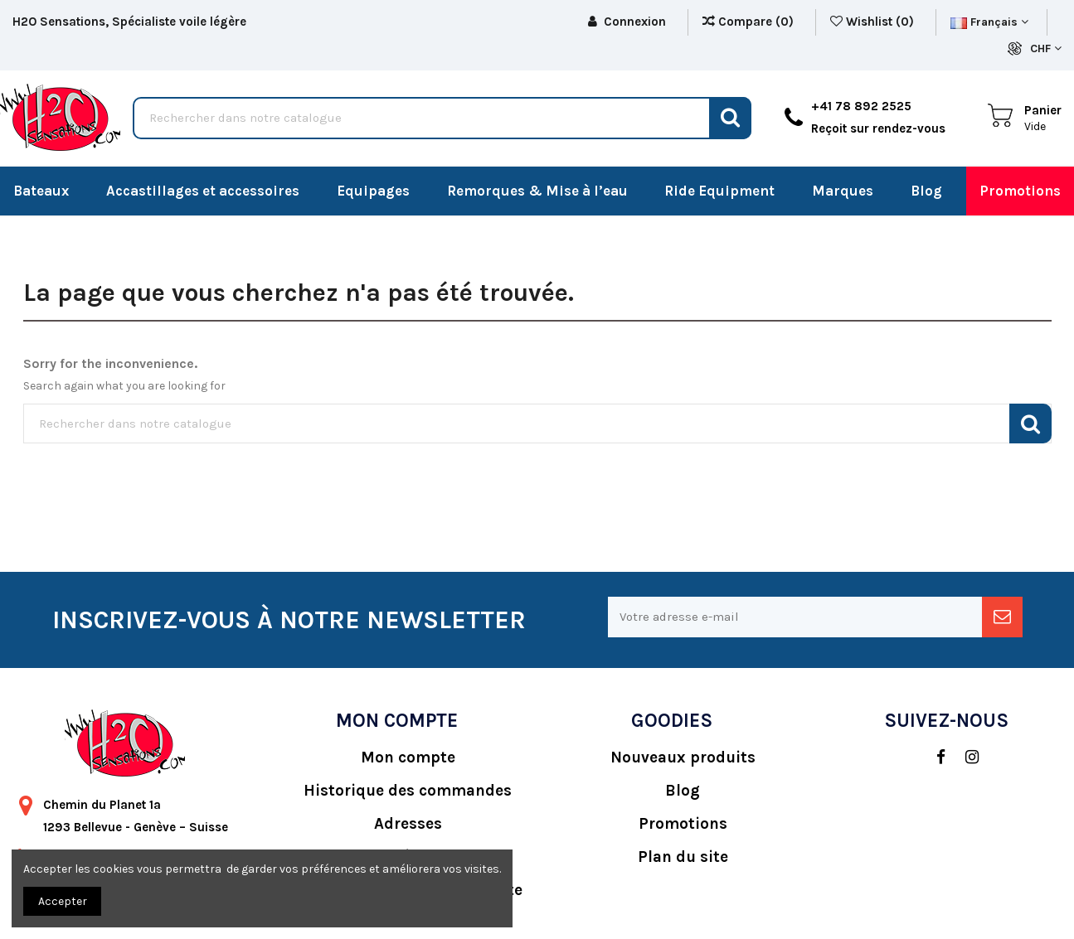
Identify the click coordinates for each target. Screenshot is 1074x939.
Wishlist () (873, 21)
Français (989, 22)
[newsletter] (1002, 617)
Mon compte (408, 757)
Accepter (62, 901)
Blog (682, 791)
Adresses (408, 824)
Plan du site (683, 857)
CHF (1046, 48)
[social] (932, 757)
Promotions (683, 824)
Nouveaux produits (683, 757)
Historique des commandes (408, 791)
